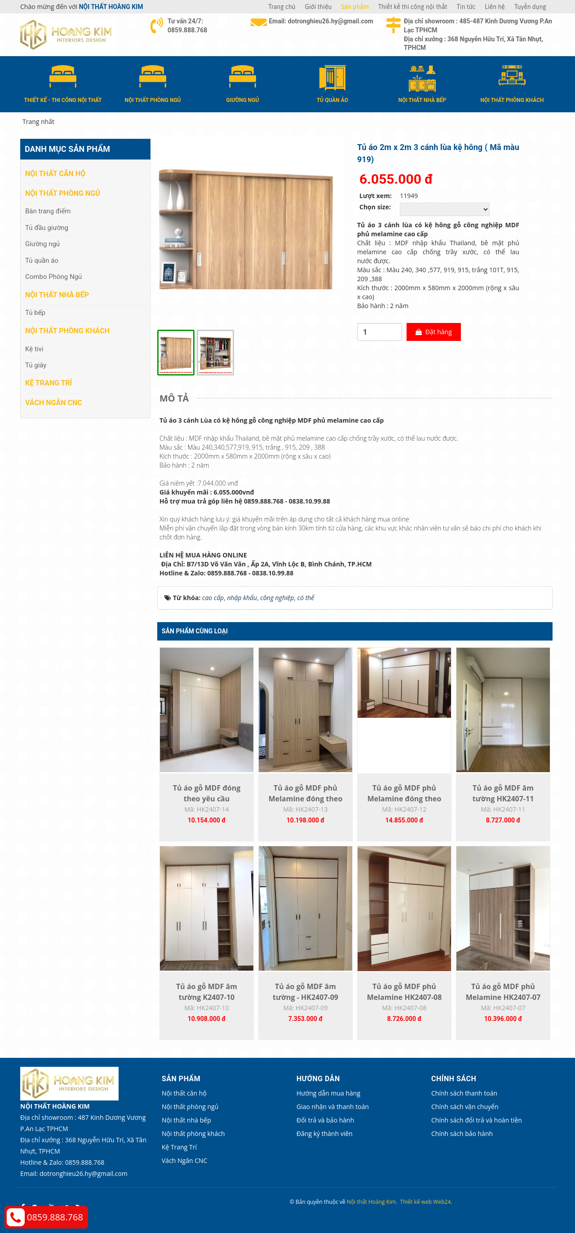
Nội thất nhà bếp (57, 295)
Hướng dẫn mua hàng (328, 1093)
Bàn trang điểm (48, 211)
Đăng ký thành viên (324, 1133)
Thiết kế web (416, 1202)
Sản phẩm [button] (355, 6)
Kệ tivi (34, 349)
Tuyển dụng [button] (530, 6)
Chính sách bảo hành (462, 1133)
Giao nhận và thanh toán (332, 1106)
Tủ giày (35, 365)
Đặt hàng (434, 331)
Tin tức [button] (466, 6)
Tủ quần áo (41, 260)
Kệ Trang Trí (48, 383)
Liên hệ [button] (495, 6)
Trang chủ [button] (281, 6)
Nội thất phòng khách (67, 331)
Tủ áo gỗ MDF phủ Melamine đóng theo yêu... (306, 798)
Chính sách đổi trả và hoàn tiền (476, 1120)
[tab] (176, 398)
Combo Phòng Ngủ (53, 277)
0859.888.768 (55, 1217)
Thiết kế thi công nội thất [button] (412, 6)
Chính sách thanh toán (464, 1093)
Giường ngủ (42, 244)
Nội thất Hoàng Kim (371, 1202)
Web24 (442, 1202)
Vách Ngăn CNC (53, 402)
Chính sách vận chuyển (464, 1106)
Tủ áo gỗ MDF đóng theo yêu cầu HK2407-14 (206, 798)
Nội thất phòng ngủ (62, 193)
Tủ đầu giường (46, 228)
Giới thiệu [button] (318, 6)
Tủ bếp (35, 313)
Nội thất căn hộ (55, 173)
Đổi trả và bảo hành (325, 1120)
